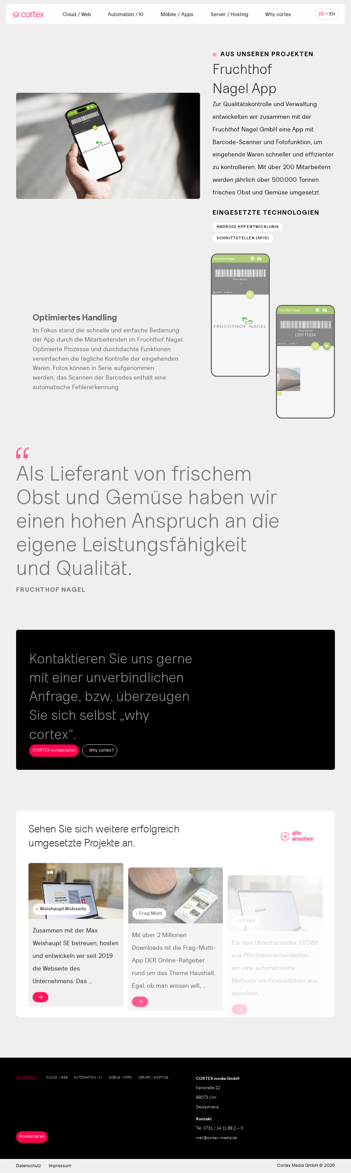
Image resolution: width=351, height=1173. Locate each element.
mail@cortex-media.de (216, 1138)
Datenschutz (28, 1166)
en (332, 14)
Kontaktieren (32, 1136)
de (321, 14)
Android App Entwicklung (248, 227)
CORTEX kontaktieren (54, 750)
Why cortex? (101, 750)
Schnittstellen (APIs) (243, 238)
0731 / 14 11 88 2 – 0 (223, 1128)
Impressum (60, 1166)
